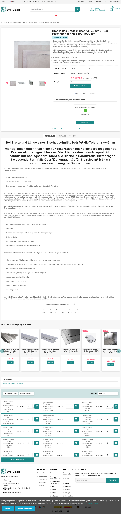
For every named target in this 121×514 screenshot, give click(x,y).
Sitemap (41, 486)
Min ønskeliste (69, 496)
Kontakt (98, 2)
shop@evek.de (16, 492)
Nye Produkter (43, 479)
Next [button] (119, 351)
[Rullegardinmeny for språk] (13, 2)
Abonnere (112, 480)
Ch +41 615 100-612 (49, 2)
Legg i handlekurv (36, 406)
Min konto (81, 2)
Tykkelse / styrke (60, 68)
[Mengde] (80, 82)
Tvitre (83, 93)
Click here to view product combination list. (67, 129)
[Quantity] (30, 406)
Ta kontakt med (56, 496)
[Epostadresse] (90, 480)
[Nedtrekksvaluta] (3, 2)
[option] (10, 350)
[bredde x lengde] (80, 73)
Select (102, 393)
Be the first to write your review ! (13, 383)
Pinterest (91, 93)
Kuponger (67, 493)
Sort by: (94, 394)
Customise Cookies (25, 508)
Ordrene (67, 483)
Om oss (90, 2)
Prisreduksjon (43, 476)
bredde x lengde (59, 73)
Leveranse (55, 473)
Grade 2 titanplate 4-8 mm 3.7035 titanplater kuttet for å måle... (70, 351)
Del (76, 93)
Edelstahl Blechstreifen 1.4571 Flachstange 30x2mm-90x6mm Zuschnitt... (30, 352)
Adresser (67, 489)
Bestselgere (42, 482)
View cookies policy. (91, 503)
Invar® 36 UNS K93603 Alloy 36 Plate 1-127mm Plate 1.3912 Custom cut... (111, 352)
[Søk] (55, 9)
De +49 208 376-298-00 (31, 2)
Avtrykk (54, 493)
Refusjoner (68, 486)
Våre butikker (43, 473)
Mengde (57, 82)
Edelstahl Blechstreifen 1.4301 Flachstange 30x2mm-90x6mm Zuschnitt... (50, 352)
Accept (7, 508)
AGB (53, 486)
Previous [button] (2, 351)
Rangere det (85, 122)
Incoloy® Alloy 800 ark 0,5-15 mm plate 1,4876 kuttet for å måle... (91, 351)
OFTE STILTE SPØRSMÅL (112, 2)
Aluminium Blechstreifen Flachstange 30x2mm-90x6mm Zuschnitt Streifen (10, 352)
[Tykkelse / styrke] (80, 68)
